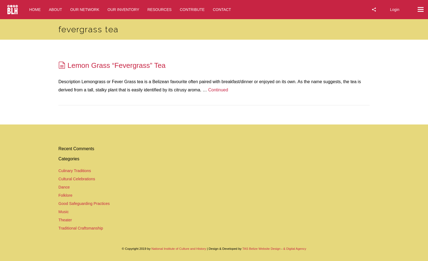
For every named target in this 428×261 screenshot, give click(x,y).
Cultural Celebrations (76, 179)
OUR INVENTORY (123, 9)
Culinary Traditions (74, 171)
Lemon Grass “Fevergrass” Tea (116, 65)
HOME (35, 9)
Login (394, 9)
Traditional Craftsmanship (80, 228)
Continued (218, 90)
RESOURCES (159, 9)
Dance (64, 187)
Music (63, 212)
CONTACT (222, 9)
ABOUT (55, 9)
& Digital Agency (294, 248)
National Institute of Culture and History (179, 248)
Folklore (65, 195)
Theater (65, 220)
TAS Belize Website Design (261, 248)
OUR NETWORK (84, 9)
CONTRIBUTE (192, 9)
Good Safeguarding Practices (84, 203)
